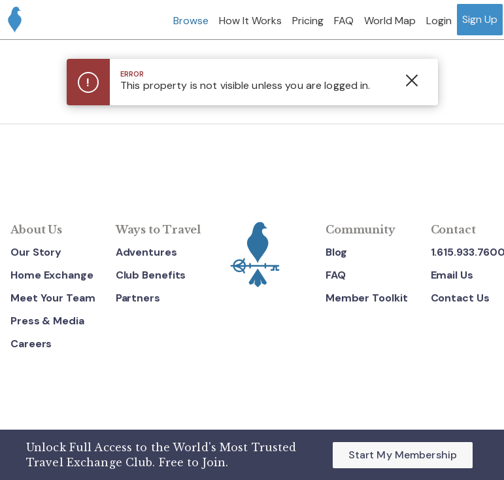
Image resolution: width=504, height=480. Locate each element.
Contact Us (460, 298)
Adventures (146, 253)
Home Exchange (51, 276)
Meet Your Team (52, 298)
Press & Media (47, 321)
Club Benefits (151, 276)
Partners (138, 298)
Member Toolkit (367, 298)
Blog (336, 253)
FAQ (336, 276)
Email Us (452, 276)
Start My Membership (402, 455)
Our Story (35, 253)
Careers (31, 344)
